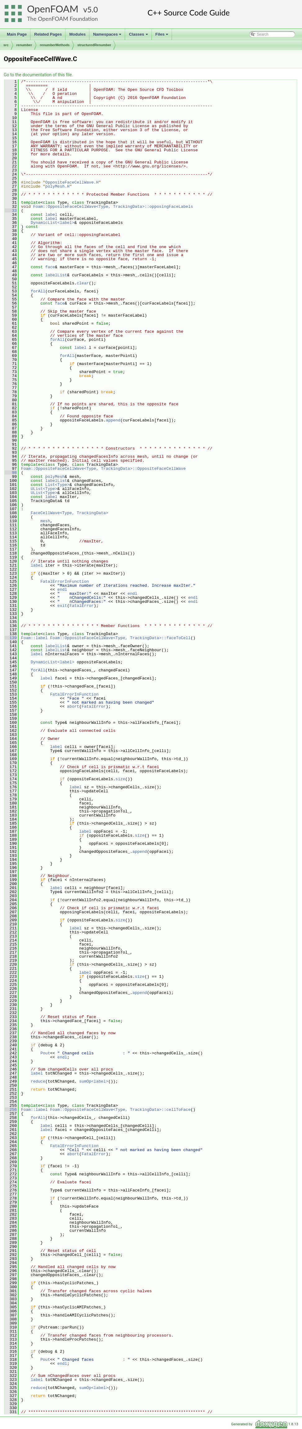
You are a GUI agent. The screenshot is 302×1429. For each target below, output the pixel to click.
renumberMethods (55, 45)
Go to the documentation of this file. (38, 74)
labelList (56, 275)
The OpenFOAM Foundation (62, 18)
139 (11, 638)
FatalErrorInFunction (64, 581)
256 (11, 1109)
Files (162, 36)
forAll (38, 291)
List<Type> (57, 484)
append (113, 420)
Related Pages (48, 34)
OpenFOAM (53, 9)
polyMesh (55, 476)
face (50, 267)
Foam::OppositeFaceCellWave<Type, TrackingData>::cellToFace (120, 1109)
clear (83, 283)
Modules (77, 34)
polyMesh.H (57, 186)
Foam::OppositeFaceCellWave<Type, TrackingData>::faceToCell (120, 638)
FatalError (82, 605)
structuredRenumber (94, 45)
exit (62, 605)
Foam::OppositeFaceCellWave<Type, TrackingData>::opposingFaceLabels (113, 206)
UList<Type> (44, 489)
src (6, 45)
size (120, 779)
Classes (139, 36)
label (51, 214)
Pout (45, 1053)
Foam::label (34, 638)
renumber (24, 45)
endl (62, 589)
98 (11, 472)
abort (73, 706)
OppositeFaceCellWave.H (72, 182)
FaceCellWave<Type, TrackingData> (69, 513)
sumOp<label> (93, 1081)
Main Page (17, 34)
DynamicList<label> (52, 222)
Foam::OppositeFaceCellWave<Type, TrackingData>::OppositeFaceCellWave (103, 468)
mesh (45, 521)
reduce (38, 1081)
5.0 (92, 9)
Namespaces (108, 36)
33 (11, 210)
